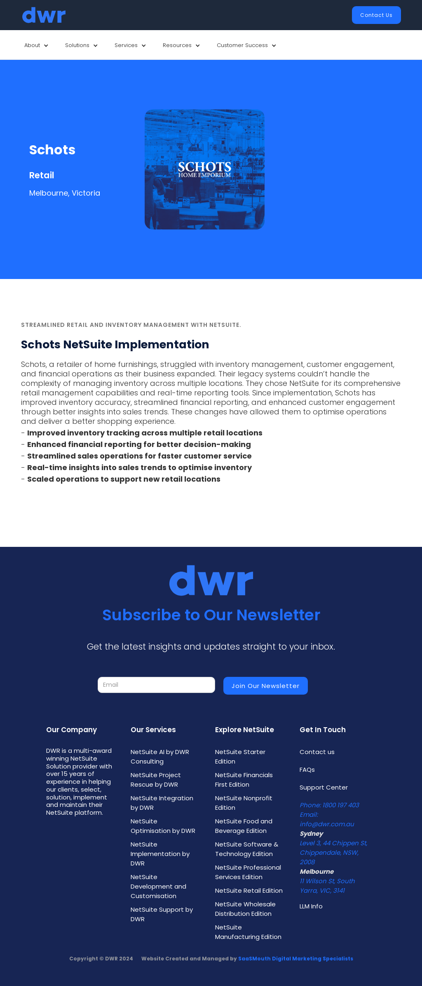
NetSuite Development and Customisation (158, 886)
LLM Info (311, 906)
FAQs (307, 769)
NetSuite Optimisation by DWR (163, 826)
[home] (44, 15)
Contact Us (376, 15)
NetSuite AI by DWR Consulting (160, 756)
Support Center (324, 787)
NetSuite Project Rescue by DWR (156, 780)
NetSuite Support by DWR (162, 914)
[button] (36, 45)
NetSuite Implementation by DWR (160, 854)
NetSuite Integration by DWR (162, 803)
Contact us (317, 751)
